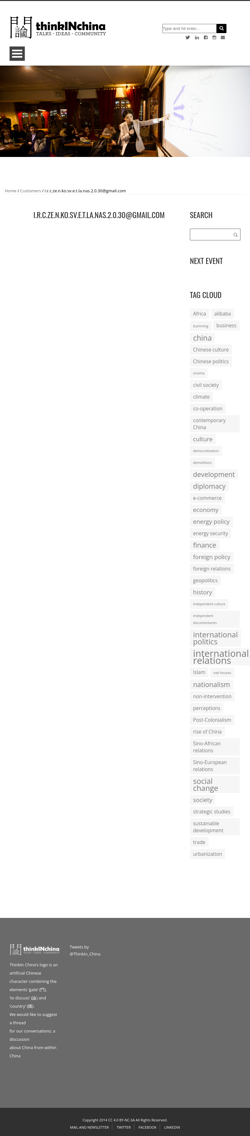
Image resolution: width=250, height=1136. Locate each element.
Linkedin (172, 1127)
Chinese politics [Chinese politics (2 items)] (211, 361)
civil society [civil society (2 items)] (206, 384)
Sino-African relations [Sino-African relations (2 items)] (207, 747)
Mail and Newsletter (89, 1127)
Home (11, 191)
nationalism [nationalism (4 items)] (211, 684)
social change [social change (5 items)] (205, 784)
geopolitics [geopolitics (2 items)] (205, 580)
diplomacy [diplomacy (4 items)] (209, 486)
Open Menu (17, 53)
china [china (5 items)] (202, 338)
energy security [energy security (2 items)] (210, 533)
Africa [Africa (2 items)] (199, 313)
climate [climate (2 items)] (201, 396)
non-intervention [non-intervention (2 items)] (212, 696)
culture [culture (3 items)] (202, 439)
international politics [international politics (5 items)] (215, 638)
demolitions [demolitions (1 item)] (202, 462)
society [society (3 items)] (202, 800)
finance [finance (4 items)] (204, 545)
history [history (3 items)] (202, 592)
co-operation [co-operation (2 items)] (207, 408)
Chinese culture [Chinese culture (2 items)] (211, 349)
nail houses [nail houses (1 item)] (222, 673)
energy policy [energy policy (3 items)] (211, 521)
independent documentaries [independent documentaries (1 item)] (205, 619)
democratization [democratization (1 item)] (206, 451)
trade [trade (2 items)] (199, 842)
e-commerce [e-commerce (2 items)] (207, 497)
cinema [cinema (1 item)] (199, 373)
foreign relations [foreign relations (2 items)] (212, 568)
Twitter (124, 1127)
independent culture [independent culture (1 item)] (209, 604)
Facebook (147, 1127)
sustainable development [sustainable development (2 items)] (208, 827)
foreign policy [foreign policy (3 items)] (211, 557)
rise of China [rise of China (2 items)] (207, 731)
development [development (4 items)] (214, 474)
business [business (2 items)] (226, 325)
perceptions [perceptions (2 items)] (206, 708)
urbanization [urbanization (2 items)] (207, 853)
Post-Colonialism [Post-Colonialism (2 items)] (212, 719)
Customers (30, 191)
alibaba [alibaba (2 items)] (222, 313)
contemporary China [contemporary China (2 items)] (209, 424)
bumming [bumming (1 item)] (200, 326)
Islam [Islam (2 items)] (199, 672)
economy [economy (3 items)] (206, 510)
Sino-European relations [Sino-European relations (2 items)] (210, 766)
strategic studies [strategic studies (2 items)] (211, 811)
